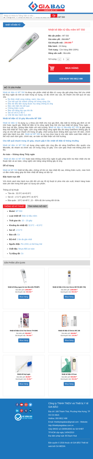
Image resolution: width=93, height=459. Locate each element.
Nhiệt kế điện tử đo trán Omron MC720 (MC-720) (69, 287)
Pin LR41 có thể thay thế (31, 244)
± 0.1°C (19, 230)
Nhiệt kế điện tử (10, 123)
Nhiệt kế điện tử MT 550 (14, 92)
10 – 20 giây (27, 221)
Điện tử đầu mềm (29, 216)
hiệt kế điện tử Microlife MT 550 (64, 127)
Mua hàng (23, 297)
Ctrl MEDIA (60, 446)
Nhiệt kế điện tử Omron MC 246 (69, 331)
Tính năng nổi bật (37, 206)
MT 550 (19, 211)
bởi (53, 446)
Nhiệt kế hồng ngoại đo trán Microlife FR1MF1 (24, 287)
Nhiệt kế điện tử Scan (69, 374)
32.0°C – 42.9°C (35, 225)
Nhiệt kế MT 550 (32, 134)
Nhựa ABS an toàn (26, 249)
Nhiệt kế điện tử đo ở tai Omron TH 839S (24, 331)
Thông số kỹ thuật (14, 206)
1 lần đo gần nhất (24, 239)
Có (18, 235)
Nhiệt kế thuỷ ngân (23, 374)
